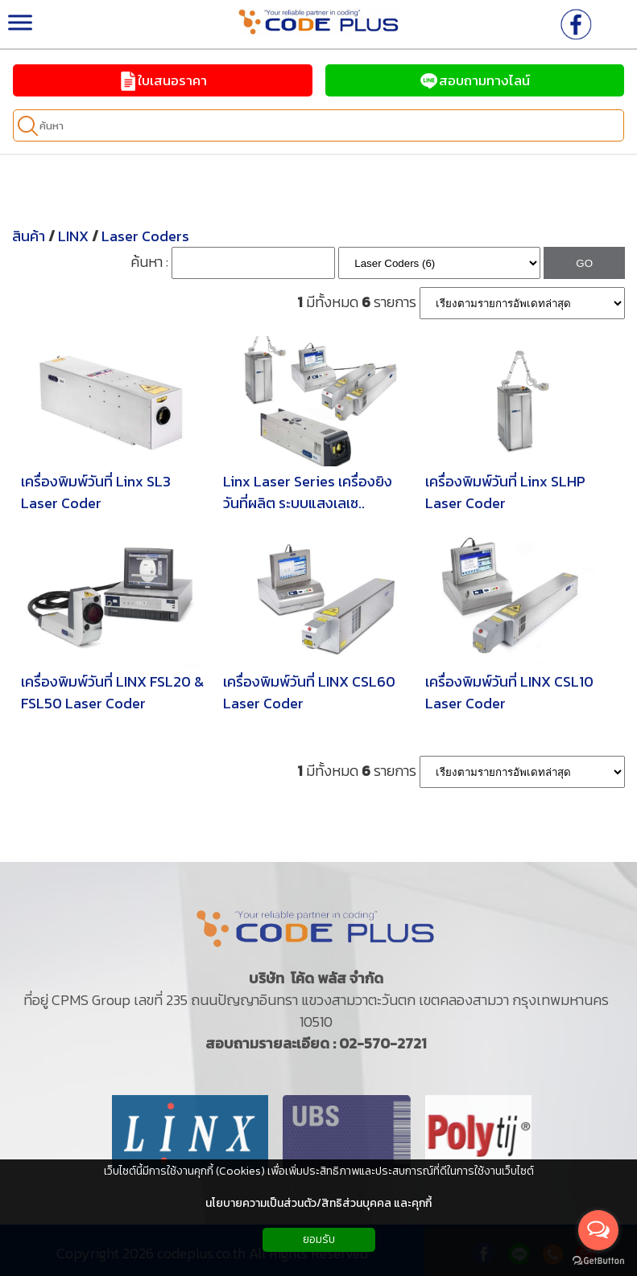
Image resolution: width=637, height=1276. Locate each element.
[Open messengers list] (598, 1230)
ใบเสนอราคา (162, 80)
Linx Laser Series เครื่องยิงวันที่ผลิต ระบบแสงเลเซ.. (307, 492)
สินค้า (28, 236)
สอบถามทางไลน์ (474, 80)
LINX (73, 236)
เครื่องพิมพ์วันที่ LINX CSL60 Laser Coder (309, 692)
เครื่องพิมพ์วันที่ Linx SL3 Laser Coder (96, 492)
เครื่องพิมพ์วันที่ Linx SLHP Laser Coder (505, 492)
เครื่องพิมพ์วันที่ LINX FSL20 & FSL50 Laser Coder (112, 692)
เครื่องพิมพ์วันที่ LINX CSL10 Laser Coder (509, 692)
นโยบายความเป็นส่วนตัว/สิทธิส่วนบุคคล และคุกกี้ (318, 1203)
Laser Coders (145, 236)
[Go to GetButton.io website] (598, 1260)
